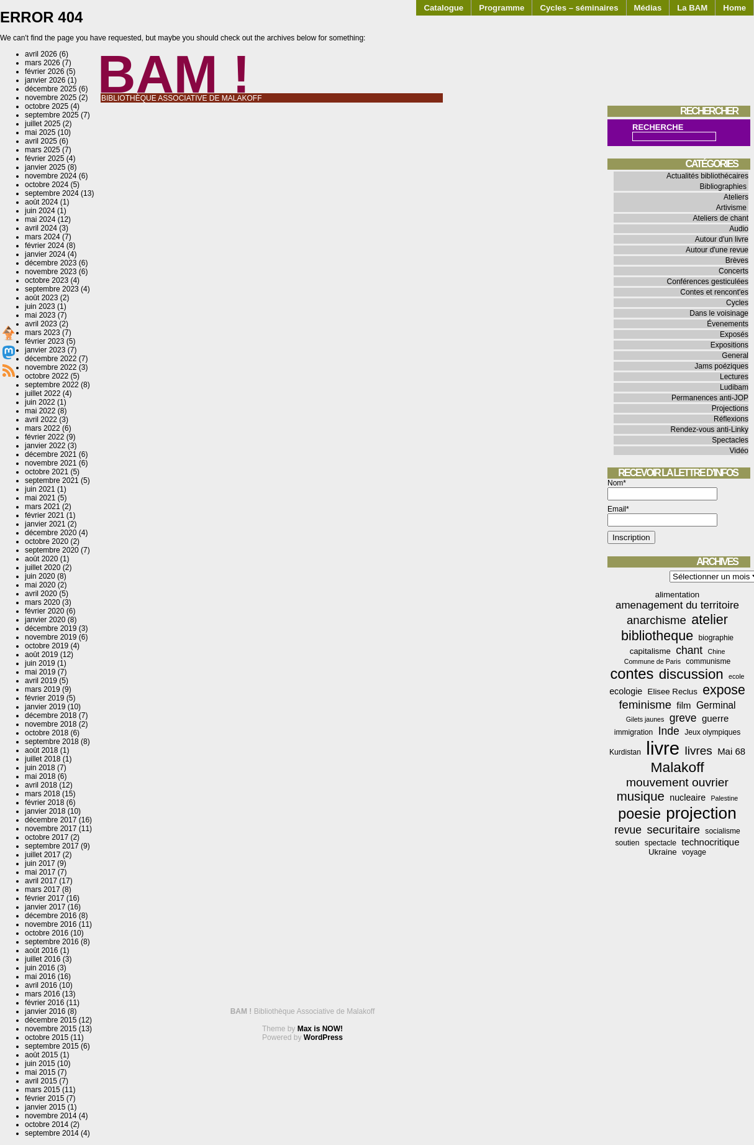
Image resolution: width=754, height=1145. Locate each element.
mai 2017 (40, 872)
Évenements (727, 324)
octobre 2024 (46, 184)
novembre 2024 (50, 176)
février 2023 (44, 341)
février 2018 (44, 802)
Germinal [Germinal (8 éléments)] (716, 705)
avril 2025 (41, 141)
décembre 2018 (50, 715)
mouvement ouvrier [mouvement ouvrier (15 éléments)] (677, 782)
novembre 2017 (50, 828)
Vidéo (739, 450)
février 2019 (44, 698)
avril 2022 (41, 419)
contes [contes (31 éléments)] (631, 674)
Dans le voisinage (718, 313)
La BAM (692, 7)
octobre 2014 (46, 1124)
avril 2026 (41, 54)
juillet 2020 (42, 567)
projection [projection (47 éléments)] (701, 813)
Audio (738, 228)
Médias (648, 7)
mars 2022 (42, 428)
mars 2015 (42, 1089)
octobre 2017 (46, 837)
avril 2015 (41, 1081)
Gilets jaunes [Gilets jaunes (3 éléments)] (645, 719)
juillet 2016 (42, 959)
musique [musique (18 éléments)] (641, 796)
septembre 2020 (52, 550)
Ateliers (736, 197)
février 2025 (44, 158)
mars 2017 (42, 889)
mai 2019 (40, 672)
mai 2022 (40, 411)
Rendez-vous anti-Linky (709, 429)
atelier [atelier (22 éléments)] (709, 619)
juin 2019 (40, 663)
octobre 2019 (46, 645)
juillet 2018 (42, 759)
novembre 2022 (50, 367)
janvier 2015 (45, 1107)
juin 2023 (40, 306)
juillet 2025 (42, 123)
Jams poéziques (721, 366)
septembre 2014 (52, 1133)
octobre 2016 (46, 933)
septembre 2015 (52, 1046)
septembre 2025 (52, 115)
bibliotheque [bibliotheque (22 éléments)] (657, 635)
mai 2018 (40, 776)
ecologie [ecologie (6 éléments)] (625, 691)
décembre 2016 (50, 915)
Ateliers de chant (720, 218)
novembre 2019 (50, 637)
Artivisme (731, 207)
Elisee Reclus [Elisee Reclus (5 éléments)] (672, 691)
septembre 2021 (52, 480)
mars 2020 (42, 602)
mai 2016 (40, 976)
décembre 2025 (50, 89)
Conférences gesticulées (707, 281)
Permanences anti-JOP (709, 397)
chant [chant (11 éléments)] (689, 650)
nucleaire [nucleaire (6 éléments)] (688, 797)
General (735, 355)
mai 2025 (40, 132)
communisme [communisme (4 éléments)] (708, 661)
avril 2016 (41, 985)
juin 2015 (40, 1063)
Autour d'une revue (717, 250)
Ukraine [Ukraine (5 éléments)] (662, 852)
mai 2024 (40, 219)
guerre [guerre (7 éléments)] (715, 718)
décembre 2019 (50, 628)
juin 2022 (40, 402)
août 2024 (41, 202)
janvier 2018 (45, 811)
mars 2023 (42, 332)
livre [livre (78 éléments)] (662, 748)
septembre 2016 (52, 941)
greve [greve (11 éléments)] (683, 718)
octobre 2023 (46, 280)
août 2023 (41, 297)
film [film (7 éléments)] (683, 705)
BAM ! (174, 74)
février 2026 (44, 71)
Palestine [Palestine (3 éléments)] (724, 798)
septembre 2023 (52, 289)
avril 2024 (41, 228)
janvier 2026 (45, 80)
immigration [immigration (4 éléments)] (633, 732)
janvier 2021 (45, 524)
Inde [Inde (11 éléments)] (668, 731)
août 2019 (41, 654)
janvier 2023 (45, 350)
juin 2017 (40, 863)
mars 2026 (42, 62)
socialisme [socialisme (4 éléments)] (722, 831)
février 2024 (44, 245)
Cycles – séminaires (579, 7)
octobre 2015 (46, 1037)
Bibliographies (723, 186)
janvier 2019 (45, 706)
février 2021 (44, 515)
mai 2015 (40, 1072)
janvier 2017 (45, 907)
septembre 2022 (52, 384)
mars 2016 (42, 994)
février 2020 (44, 611)
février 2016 (44, 1002)
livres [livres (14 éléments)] (698, 750)
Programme (501, 7)
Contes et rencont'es (714, 292)
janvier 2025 (45, 167)
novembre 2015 (50, 1028)
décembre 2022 (50, 358)
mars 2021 (42, 506)
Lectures (734, 376)
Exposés (734, 334)
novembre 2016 (50, 924)
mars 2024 (42, 236)
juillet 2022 (42, 393)
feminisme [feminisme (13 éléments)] (645, 704)
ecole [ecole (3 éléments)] (736, 676)
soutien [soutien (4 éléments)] (627, 843)
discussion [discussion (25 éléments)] (691, 674)
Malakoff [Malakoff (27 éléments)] (677, 767)
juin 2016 (40, 967)
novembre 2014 (50, 1115)
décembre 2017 (50, 820)
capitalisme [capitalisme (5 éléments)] (650, 651)
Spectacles (730, 440)
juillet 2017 (42, 854)
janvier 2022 (45, 445)
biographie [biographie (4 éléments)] (716, 637)
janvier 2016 (45, 1011)
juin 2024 (40, 210)
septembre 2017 (52, 846)
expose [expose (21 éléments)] (723, 690)
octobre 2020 (46, 541)
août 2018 (41, 750)
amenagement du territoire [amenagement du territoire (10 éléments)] (677, 605)
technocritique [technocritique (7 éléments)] (710, 842)
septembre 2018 (52, 741)
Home (734, 7)
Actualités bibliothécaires (707, 176)
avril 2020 (41, 593)
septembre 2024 (52, 193)
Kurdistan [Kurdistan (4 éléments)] (625, 752)
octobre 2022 (46, 376)
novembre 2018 (50, 724)
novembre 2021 (50, 463)
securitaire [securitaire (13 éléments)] (673, 829)
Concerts (733, 271)
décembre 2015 (50, 1020)
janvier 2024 (45, 254)
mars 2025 (42, 149)
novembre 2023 (50, 271)
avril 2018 (41, 785)
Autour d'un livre (721, 239)
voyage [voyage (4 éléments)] (694, 852)
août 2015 (41, 1055)
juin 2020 (40, 576)
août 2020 (41, 558)
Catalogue (443, 7)
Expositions (729, 345)
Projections (730, 408)
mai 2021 (40, 498)
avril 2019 (41, 680)
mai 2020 (40, 585)
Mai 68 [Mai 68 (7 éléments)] (731, 751)
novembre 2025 (50, 97)
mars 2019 (42, 689)
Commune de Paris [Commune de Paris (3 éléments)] (652, 661)
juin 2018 (40, 767)
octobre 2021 (46, 471)
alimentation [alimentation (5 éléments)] (677, 594)
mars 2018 (42, 793)
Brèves (736, 260)
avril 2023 (41, 324)
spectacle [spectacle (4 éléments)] (660, 843)
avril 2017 (41, 880)
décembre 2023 (50, 263)
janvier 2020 (45, 619)
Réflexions (731, 419)
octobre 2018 (46, 733)
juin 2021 (40, 489)
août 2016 (41, 950)
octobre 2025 (46, 106)
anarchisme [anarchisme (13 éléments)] (656, 620)
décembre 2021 (50, 454)
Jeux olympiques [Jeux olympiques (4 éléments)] (712, 732)
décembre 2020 (50, 532)
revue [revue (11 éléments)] (628, 830)
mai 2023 (40, 315)
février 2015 (44, 1098)
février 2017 (44, 898)
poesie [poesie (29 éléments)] (639, 814)
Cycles (737, 302)
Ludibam (734, 387)
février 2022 (44, 437)
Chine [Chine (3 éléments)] (716, 651)
